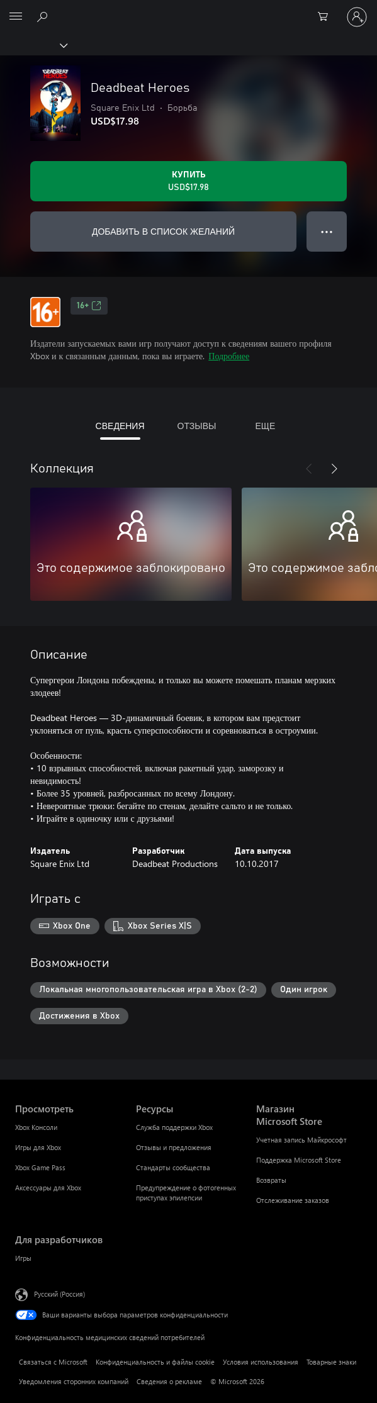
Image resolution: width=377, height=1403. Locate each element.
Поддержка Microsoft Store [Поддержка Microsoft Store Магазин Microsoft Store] (298, 1160)
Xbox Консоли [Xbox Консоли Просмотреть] (36, 1127)
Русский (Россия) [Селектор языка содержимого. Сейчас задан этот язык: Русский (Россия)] (59, 1294)
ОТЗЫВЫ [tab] (197, 426)
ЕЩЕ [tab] (265, 426)
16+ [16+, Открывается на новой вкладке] (89, 306)
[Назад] (309, 469)
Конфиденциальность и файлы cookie (155, 1362)
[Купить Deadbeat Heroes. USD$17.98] (188, 181)
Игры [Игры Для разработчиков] (23, 1258)
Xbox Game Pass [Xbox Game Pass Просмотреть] (40, 1167)
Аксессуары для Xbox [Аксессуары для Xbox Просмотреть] (48, 1187)
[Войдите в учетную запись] (357, 17)
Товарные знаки (331, 1362)
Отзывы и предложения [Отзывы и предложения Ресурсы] (173, 1147)
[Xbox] (33, 44)
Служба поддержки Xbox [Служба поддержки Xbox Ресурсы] (174, 1127)
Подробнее (228, 356)
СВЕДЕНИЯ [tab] (120, 426)
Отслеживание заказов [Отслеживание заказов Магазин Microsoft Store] (292, 1200)
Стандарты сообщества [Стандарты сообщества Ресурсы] (173, 1167)
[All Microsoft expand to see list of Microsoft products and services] (16, 17)
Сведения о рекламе (169, 1381)
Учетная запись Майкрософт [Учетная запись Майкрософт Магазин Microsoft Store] (301, 1140)
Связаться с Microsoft (53, 1362)
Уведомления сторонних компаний (73, 1381)
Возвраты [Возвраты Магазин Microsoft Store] (271, 1180)
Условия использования (260, 1362)
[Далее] (334, 469)
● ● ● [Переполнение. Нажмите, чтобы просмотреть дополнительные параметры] (327, 231)
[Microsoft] (188, 9)
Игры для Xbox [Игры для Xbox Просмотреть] (38, 1147)
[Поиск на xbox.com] (44, 16)
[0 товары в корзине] (327, 17)
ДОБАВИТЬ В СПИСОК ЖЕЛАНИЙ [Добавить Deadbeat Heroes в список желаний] (163, 231)
